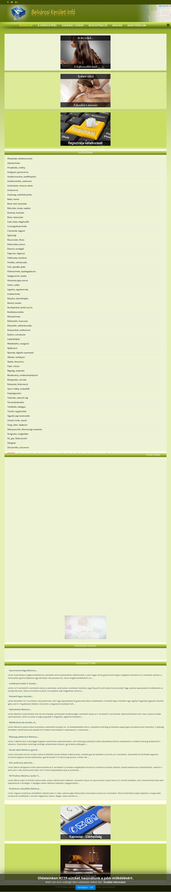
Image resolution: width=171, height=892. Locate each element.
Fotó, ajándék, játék (16, 266)
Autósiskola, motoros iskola (20, 185)
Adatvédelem (136, 25)
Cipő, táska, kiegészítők (18, 221)
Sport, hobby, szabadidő (18, 388)
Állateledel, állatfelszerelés (19, 158)
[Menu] (167, 25)
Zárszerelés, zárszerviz (18, 447)
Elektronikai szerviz (16, 244)
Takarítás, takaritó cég (17, 397)
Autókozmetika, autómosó (19, 181)
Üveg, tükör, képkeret (17, 424)
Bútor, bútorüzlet (15, 217)
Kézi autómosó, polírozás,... (21, 762)
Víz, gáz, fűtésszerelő (17, 438)
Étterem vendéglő (15, 248)
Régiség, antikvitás (16, 370)
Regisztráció (98, 25)
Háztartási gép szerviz (17, 280)
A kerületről (47, 25)
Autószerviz (12, 190)
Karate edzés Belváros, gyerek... (24, 749)
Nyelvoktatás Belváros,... (20, 709)
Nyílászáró (12, 348)
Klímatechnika (13, 316)
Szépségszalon (14, 393)
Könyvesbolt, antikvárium (19, 330)
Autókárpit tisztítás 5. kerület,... (23, 683)
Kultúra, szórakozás (16, 334)
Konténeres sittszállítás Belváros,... (25, 788)
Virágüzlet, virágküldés (17, 433)
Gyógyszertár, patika (17, 275)
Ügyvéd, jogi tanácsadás (18, 415)
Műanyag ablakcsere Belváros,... (24, 736)
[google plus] (16, 2)
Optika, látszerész (15, 361)
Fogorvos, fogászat (16, 253)
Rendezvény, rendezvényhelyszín (22, 375)
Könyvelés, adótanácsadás (19, 325)
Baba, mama (13, 199)
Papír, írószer (13, 366)
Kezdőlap (26, 25)
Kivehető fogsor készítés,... (21, 696)
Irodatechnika (13, 294)
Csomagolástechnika (17, 226)
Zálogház (11, 442)
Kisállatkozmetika (15, 312)
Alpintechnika (13, 163)
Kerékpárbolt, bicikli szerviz (20, 307)
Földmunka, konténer (17, 257)
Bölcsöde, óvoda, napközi (19, 208)
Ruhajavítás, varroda (16, 379)
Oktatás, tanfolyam (16, 357)
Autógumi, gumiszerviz (18, 172)
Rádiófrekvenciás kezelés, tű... (23, 722)
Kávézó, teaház (14, 303)
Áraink (117, 25)
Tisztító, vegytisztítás (17, 411)
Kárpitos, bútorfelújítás (17, 298)
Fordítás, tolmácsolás (17, 262)
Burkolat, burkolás (15, 212)
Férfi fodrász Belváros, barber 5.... (24, 775)
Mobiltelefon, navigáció (18, 343)
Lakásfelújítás (13, 339)
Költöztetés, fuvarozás (17, 321)
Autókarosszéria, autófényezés (21, 176)
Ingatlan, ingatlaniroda (17, 289)
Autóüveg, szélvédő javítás (19, 194)
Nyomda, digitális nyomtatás (20, 352)
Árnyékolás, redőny (16, 167)
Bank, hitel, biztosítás (17, 203)
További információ (114, 882)
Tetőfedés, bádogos (16, 406)
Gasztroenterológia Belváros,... (23, 670)
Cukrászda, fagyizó (16, 230)
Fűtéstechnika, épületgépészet (21, 271)
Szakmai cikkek (73, 25)
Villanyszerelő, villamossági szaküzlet (24, 429)
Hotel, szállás (13, 285)
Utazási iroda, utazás (17, 420)
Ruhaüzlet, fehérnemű (17, 384)
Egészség (11, 235)
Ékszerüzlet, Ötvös (15, 239)
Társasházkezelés (15, 402)
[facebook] (8, 2)
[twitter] (12, 2)
